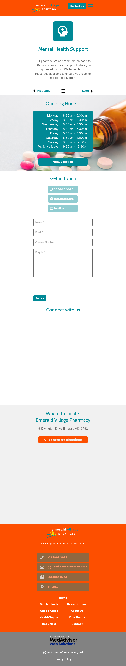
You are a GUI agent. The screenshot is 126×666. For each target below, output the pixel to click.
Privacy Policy (63, 659)
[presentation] (58, 285)
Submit (40, 298)
